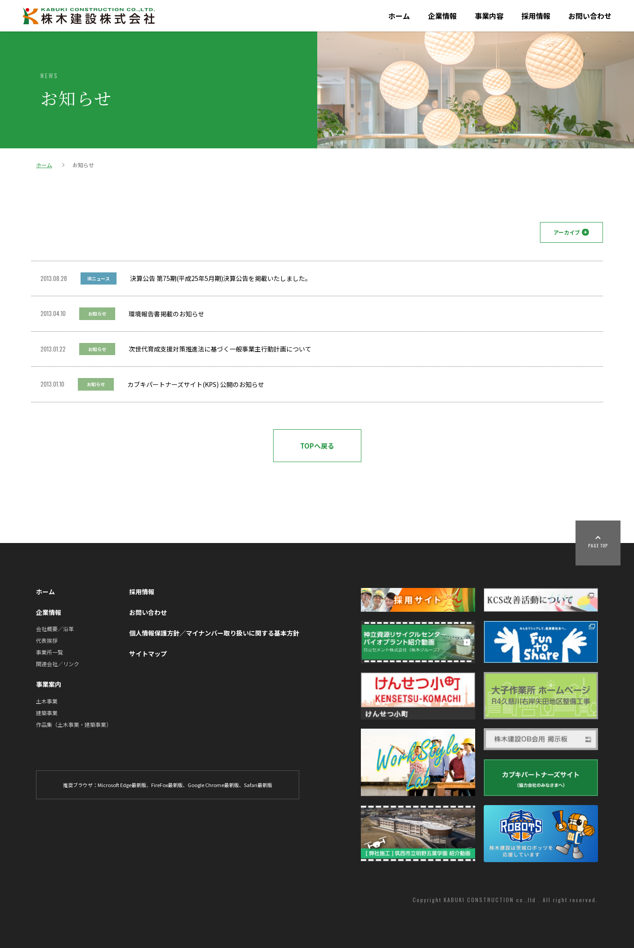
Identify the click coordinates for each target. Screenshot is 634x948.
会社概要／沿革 (55, 628)
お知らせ (97, 313)
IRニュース (98, 278)
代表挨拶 (47, 640)
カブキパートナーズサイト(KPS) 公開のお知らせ (195, 384)
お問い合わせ (590, 15)
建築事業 (47, 713)
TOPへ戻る (317, 445)
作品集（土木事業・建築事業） (74, 724)
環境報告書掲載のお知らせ (166, 313)
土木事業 (47, 701)
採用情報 (536, 15)
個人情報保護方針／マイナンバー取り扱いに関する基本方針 (214, 632)
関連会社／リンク (57, 664)
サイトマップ (148, 653)
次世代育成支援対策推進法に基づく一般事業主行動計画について (220, 348)
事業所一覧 (49, 652)
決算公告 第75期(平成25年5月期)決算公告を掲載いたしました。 (220, 278)
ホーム (399, 15)
